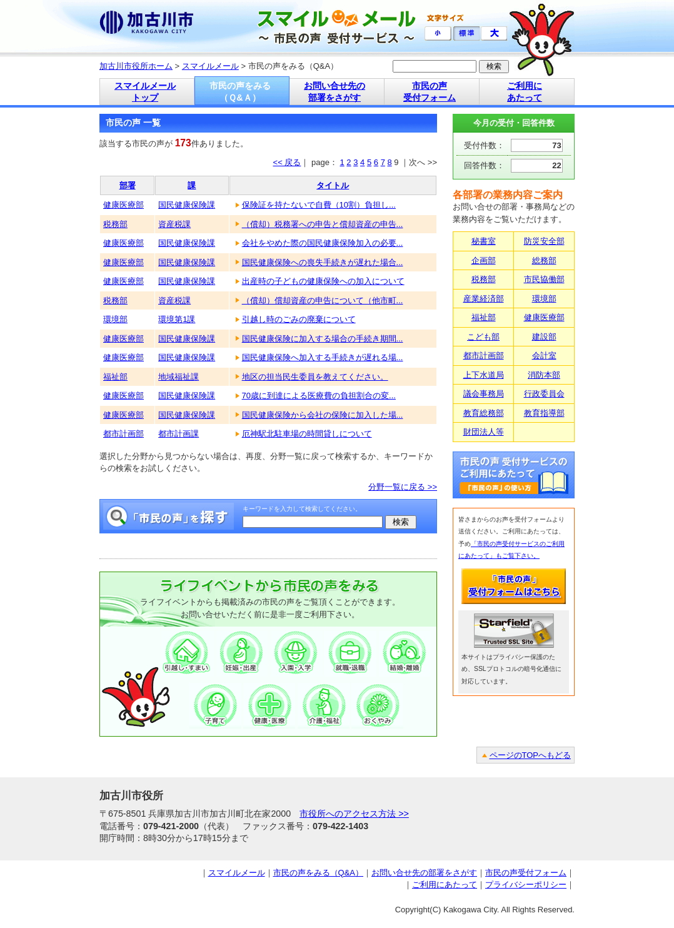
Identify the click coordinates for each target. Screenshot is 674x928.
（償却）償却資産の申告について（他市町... (322, 300)
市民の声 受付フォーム (429, 92)
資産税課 (174, 224)
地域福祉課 (178, 376)
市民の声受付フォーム (525, 872)
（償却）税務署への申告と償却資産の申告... (322, 224)
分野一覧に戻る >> (402, 487)
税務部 (115, 224)
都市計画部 (123, 433)
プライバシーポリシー (525, 884)
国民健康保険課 (186, 204)
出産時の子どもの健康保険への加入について (323, 281)
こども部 (483, 336)
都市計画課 (178, 433)
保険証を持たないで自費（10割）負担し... (319, 204)
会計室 (544, 355)
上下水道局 (483, 375)
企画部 (483, 260)
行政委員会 (544, 393)
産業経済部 (483, 298)
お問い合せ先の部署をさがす (424, 872)
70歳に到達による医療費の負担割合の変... (319, 395)
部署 (127, 185)
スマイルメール (210, 66)
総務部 (544, 260)
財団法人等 (483, 431)
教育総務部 (483, 413)
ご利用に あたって (524, 92)
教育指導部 (544, 413)
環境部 (115, 319)
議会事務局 (483, 393)
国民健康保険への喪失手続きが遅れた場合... (322, 262)
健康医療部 (123, 204)
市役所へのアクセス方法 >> (354, 814)
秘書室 (483, 241)
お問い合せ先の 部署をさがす (334, 92)
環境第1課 (176, 319)
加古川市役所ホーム (136, 66)
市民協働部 (544, 279)
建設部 (544, 336)
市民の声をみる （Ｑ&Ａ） (240, 92)
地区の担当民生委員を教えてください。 (315, 376)
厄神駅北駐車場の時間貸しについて (307, 433)
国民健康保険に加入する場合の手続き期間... (322, 338)
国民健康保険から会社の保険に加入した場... (322, 415)
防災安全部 (544, 241)
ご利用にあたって (444, 884)
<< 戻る (287, 162)
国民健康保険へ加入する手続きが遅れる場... (322, 357)
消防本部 (544, 375)
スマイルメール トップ (145, 92)
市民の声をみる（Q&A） (318, 872)
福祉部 (115, 376)
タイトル (332, 185)
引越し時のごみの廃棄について (299, 319)
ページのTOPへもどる (530, 755)
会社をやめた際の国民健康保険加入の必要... (322, 243)
